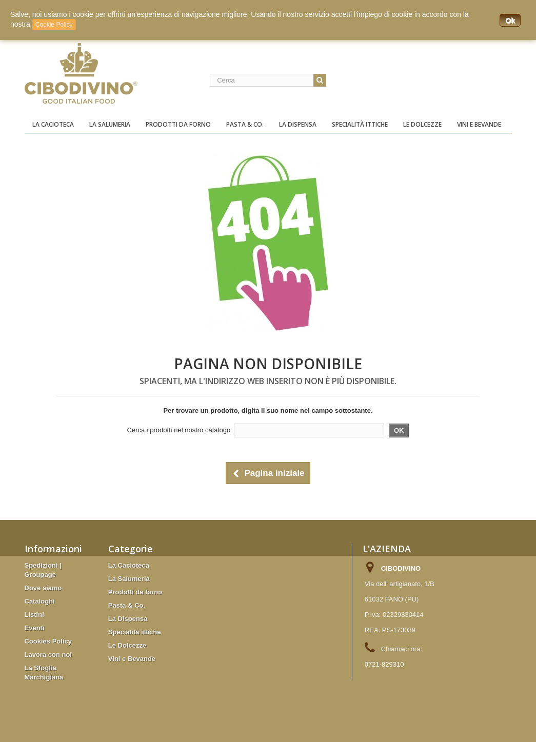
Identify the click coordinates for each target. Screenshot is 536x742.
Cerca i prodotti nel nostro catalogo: (179, 430)
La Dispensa (297, 124)
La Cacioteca (53, 124)
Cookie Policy (54, 24)
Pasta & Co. (245, 124)
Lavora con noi (48, 654)
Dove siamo (43, 588)
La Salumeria (109, 124)
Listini (34, 614)
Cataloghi (40, 601)
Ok (510, 20)
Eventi (35, 628)
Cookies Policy (48, 641)
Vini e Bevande (479, 124)
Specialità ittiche (360, 124)
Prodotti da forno (178, 124)
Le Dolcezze (422, 124)
